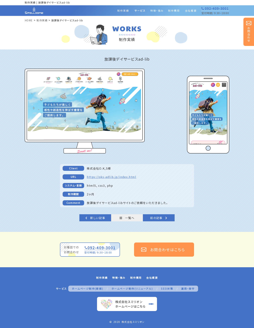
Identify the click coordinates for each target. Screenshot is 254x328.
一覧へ (127, 218)
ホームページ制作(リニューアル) (132, 288)
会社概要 (191, 10)
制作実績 (123, 10)
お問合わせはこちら (167, 249)
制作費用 (174, 10)
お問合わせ (249, 34)
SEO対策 (167, 288)
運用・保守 (188, 288)
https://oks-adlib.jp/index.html (111, 177)
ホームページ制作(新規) (87, 288)
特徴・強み (157, 10)
